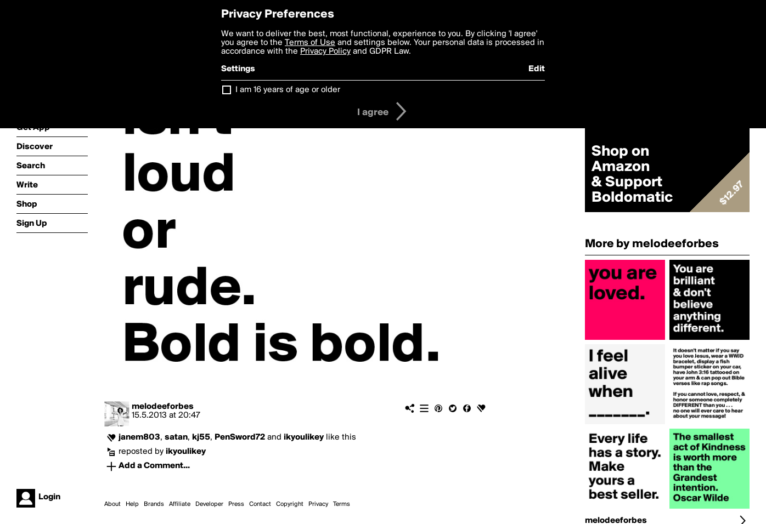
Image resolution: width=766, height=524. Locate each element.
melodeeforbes (163, 406)
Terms (341, 504)
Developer (209, 504)
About (112, 504)
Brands (154, 504)
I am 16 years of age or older (287, 90)
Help (132, 504)
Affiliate (179, 504)
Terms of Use (310, 42)
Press (236, 504)
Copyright (289, 504)
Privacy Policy (325, 51)
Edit (536, 69)
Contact (260, 504)
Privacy (318, 504)
